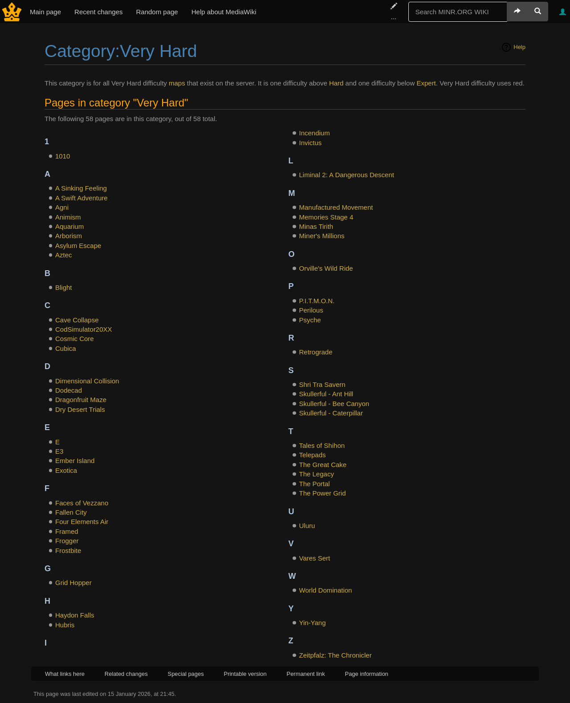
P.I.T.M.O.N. (317, 301)
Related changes (126, 673)
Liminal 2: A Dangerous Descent (346, 175)
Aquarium (69, 226)
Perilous (311, 310)
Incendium (314, 133)
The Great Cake (323, 464)
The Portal (314, 484)
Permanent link (306, 673)
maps (177, 83)
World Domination (325, 590)
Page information (366, 673)
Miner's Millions (322, 236)
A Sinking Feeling (81, 188)
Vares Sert (314, 558)
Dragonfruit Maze (80, 399)
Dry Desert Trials (80, 409)
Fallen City (71, 512)
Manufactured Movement (336, 207)
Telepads (312, 455)
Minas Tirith (316, 226)
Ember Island (74, 460)
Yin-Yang (312, 622)
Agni (62, 207)
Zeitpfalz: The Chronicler (335, 655)
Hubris (64, 625)
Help (519, 47)
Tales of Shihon (322, 445)
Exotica (66, 470)
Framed (66, 531)
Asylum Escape (78, 245)
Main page (45, 12)
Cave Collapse (77, 320)
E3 (59, 451)
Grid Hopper (73, 582)
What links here (65, 673)
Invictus (310, 142)
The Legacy (316, 474)
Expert (426, 83)
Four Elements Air (81, 521)
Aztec (63, 255)
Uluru (307, 525)
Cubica (65, 348)
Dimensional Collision (87, 381)
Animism (68, 217)
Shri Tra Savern (322, 384)
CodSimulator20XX (83, 329)
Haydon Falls (74, 615)
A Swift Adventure (81, 198)
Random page (157, 12)
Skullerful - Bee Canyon (334, 403)
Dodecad (68, 390)
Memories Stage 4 (326, 217)
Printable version (245, 673)
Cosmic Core (74, 338)
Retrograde (316, 352)
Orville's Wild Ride (326, 268)
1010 (62, 156)
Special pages (186, 673)
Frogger (67, 541)
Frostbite (68, 550)
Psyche (310, 320)
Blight (63, 287)
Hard (336, 83)
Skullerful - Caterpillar (331, 413)
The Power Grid (322, 493)
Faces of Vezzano (81, 503)
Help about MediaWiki (223, 12)
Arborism (68, 236)
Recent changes (98, 12)
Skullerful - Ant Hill (326, 394)
